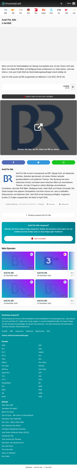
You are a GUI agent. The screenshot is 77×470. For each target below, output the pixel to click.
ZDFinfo (41, 366)
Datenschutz (39, 331)
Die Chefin (5, 456)
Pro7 (3, 352)
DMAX (4, 362)
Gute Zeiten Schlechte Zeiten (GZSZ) (15, 432)
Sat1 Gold (42, 369)
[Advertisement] (38, 44)
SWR (40, 393)
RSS (48, 331)
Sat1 (40, 349)
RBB (40, 390)
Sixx (40, 359)
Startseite (29, 467)
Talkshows (64, 204)
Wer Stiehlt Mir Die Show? (11, 426)
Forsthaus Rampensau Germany (14, 429)
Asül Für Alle (7, 169)
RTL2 (4, 356)
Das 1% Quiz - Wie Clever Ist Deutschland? (18, 415)
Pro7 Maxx (42, 362)
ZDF (40, 345)
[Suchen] (61, 3)
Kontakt (4, 331)
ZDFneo (5, 369)
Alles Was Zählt (7, 405)
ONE (40, 397)
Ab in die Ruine (7, 446)
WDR (4, 397)
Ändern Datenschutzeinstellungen (15, 335)
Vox (39, 356)
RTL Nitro (5, 366)
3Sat (3, 359)
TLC (3, 376)
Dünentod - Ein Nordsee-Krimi (13, 443)
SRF (40, 373)
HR (3, 386)
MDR (40, 386)
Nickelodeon (6, 383)
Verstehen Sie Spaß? (9, 408)
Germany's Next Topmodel (11, 419)
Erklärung (29, 331)
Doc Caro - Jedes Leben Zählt (13, 422)
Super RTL (6, 373)
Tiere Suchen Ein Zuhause (11, 439)
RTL (3, 349)
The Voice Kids (7, 449)
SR (3, 393)
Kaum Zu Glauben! (9, 453)
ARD (3, 345)
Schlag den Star (7, 436)
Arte (40, 376)
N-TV (4, 379)
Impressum (19, 331)
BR (39, 383)
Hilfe (11, 331)
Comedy (51, 204)
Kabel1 (41, 352)
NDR (3, 390)
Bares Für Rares (8, 412)
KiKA (40, 379)
